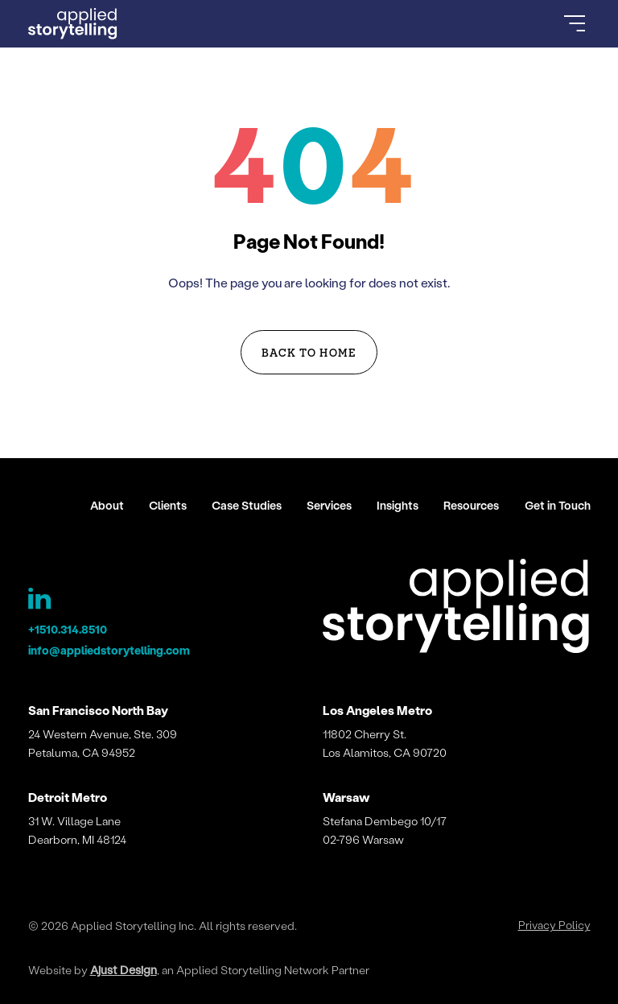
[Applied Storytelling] (456, 609)
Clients (168, 505)
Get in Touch (558, 505)
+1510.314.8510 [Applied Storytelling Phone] (67, 629)
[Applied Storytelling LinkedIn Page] (40, 602)
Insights (397, 505)
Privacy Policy (554, 925)
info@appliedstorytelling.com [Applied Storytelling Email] (109, 650)
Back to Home (309, 352)
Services (329, 505)
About (107, 505)
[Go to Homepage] (73, 24)
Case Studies (247, 505)
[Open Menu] (574, 23)
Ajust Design (123, 969)
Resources (471, 505)
